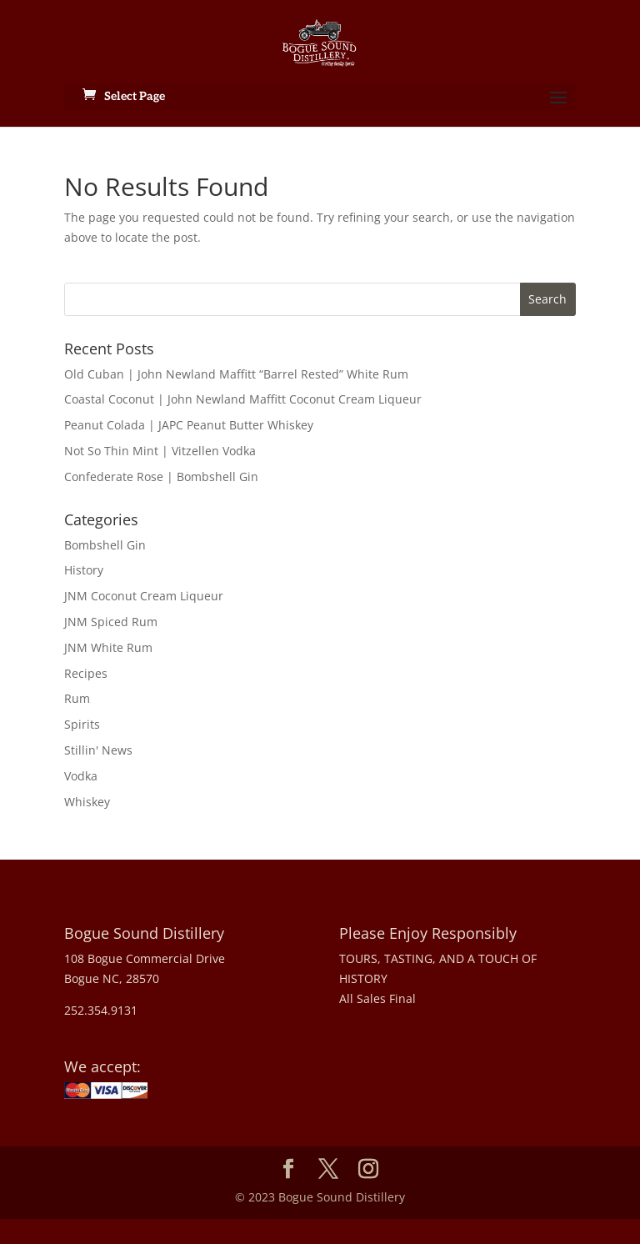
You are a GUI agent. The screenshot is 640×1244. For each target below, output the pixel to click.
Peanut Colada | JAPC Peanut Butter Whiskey (188, 425)
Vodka (81, 776)
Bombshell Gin (105, 545)
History (83, 570)
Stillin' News (98, 750)
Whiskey (87, 802)
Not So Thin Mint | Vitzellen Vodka (160, 451)
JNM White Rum (108, 647)
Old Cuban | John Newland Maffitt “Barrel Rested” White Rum (236, 374)
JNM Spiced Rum (111, 622)
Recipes (86, 673)
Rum (77, 698)
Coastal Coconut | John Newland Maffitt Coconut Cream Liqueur (243, 399)
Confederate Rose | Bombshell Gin (161, 476)
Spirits (82, 724)
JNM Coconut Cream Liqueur (143, 596)
